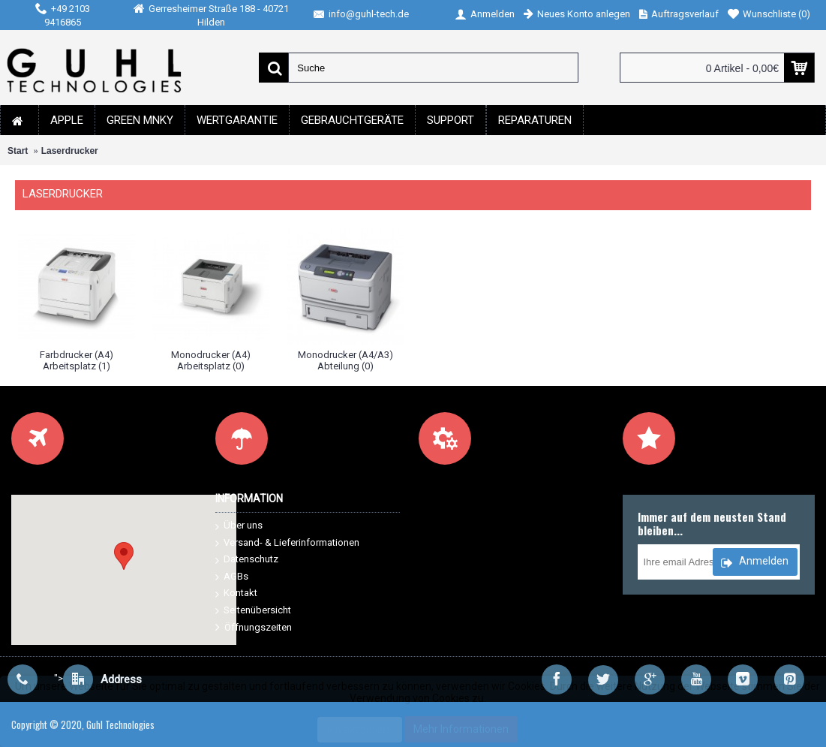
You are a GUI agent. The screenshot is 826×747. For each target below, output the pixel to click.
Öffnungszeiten (253, 628)
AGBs (231, 577)
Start (18, 151)
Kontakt (236, 593)
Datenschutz (246, 559)
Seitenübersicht (253, 610)
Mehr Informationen (461, 729)
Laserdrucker (69, 151)
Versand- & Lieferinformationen (287, 543)
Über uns (239, 526)
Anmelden (754, 563)
